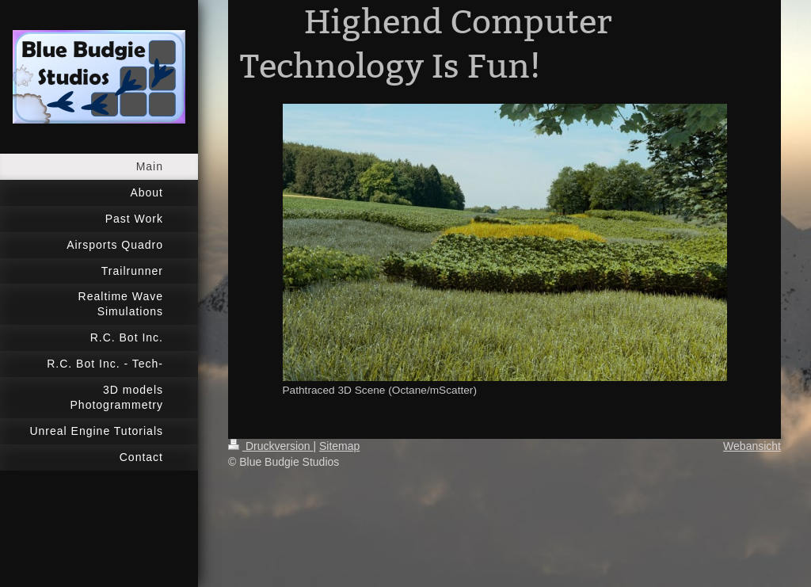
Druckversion (270, 446)
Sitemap (339, 446)
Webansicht (752, 446)
